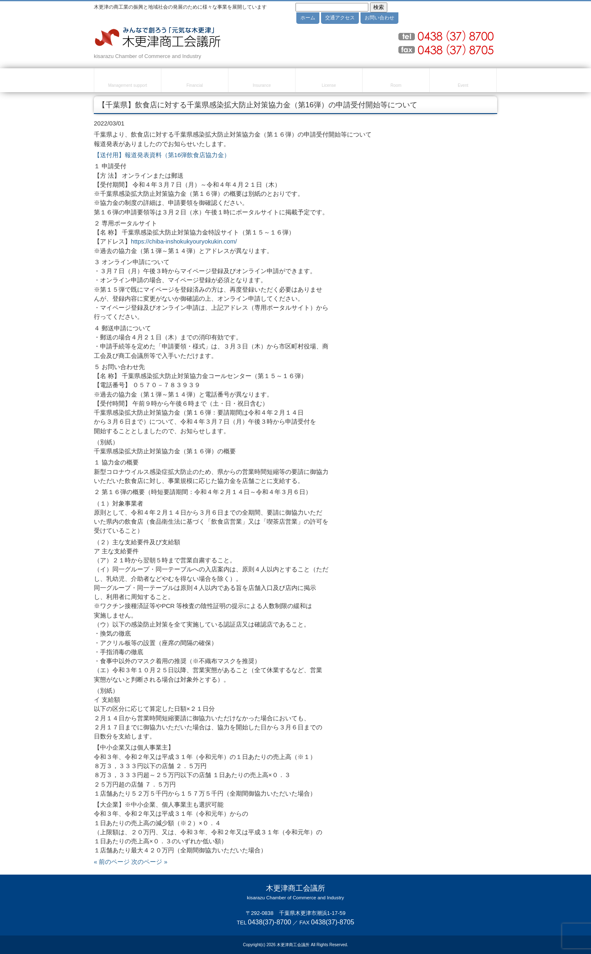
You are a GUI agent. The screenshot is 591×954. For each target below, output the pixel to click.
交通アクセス (340, 18)
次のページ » (149, 862)
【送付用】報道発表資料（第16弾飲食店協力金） (162, 155)
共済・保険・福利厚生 (261, 81)
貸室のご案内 (396, 81)
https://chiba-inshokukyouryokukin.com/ (184, 241)
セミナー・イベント (463, 81)
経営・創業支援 (127, 81)
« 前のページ (112, 862)
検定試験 (329, 81)
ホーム (307, 18)
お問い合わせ (379, 18)
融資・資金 (194, 81)
